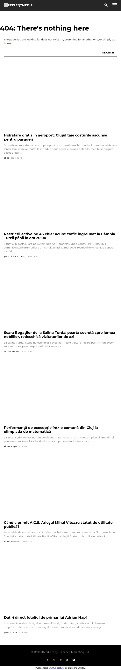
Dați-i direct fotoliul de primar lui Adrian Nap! (45, 617)
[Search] (108, 53)
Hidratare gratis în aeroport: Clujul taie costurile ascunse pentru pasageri (55, 137)
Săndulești (10, 446)
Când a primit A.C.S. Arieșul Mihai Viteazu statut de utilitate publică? (58, 524)
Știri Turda (10, 632)
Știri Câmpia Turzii (14, 256)
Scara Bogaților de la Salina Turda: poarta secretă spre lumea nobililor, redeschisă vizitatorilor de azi (59, 335)
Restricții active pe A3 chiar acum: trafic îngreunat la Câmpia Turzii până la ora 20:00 (59, 236)
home (7, 43)
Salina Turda (11, 352)
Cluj (6, 158)
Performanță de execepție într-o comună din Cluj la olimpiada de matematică (51, 430)
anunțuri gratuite (56, 668)
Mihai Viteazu (12, 541)
